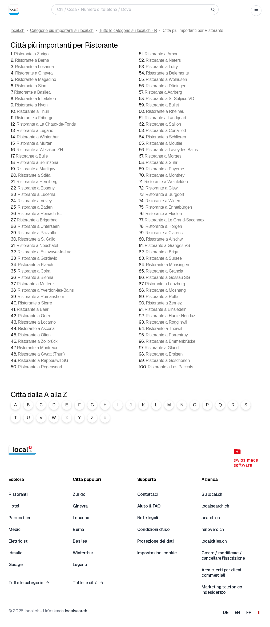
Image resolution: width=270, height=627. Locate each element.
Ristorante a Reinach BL (40, 213)
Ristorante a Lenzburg (165, 284)
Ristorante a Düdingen (166, 86)
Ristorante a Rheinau (165, 111)
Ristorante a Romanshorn (41, 296)
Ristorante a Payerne (165, 169)
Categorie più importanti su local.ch (61, 30)
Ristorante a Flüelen (163, 213)
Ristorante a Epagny (36, 188)
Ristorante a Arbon (161, 54)
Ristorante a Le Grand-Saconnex (174, 220)
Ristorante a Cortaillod (166, 130)
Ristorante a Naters (163, 60)
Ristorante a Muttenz (35, 284)
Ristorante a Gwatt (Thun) (41, 354)
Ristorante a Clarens (163, 232)
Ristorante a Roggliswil (166, 322)
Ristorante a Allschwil (165, 239)
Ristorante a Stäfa (34, 175)
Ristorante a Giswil (162, 188)
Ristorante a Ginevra (34, 73)
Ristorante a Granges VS (167, 245)
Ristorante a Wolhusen (166, 79)
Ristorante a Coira (34, 271)
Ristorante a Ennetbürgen (168, 207)
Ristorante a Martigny (36, 169)
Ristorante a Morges (162, 156)
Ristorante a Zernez (164, 303)
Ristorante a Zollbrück (38, 341)
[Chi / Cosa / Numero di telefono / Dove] (133, 9)
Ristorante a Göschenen (168, 360)
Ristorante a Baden (35, 207)
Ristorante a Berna (32, 60)
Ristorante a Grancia (164, 271)
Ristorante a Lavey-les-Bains (172, 149)
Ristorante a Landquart (165, 118)
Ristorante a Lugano (35, 130)
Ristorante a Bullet (162, 105)
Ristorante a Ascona (36, 328)
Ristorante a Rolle (162, 296)
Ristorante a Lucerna (36, 194)
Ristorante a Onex (34, 316)
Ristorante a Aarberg (163, 92)
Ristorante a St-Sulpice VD (170, 98)
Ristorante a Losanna (34, 66)
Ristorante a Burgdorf (164, 194)
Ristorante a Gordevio (37, 258)
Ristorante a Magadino (35, 79)
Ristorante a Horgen (163, 226)
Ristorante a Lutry (162, 66)
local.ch (18, 30)
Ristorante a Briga (162, 252)
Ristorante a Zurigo (31, 54)
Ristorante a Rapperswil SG (43, 360)
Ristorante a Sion (30, 86)
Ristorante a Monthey (165, 175)
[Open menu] (256, 10)
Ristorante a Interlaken (35, 98)
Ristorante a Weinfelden (166, 181)
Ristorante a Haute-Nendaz (170, 316)
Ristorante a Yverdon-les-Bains (46, 290)
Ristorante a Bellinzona (37, 162)
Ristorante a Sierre (35, 303)
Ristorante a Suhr (161, 162)
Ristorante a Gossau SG (168, 277)
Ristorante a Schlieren (166, 137)
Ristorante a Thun (33, 111)
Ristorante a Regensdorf (40, 367)
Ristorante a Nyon (31, 105)
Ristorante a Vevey (35, 201)
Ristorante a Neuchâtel (37, 245)
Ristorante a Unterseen (39, 226)
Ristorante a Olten (34, 335)
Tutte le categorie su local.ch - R (128, 30)
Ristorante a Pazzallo (37, 232)
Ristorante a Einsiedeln (165, 309)
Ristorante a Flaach (35, 264)
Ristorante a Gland (161, 347)
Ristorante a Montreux (37, 347)
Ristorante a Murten (34, 143)
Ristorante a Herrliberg (37, 181)
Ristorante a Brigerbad (37, 220)
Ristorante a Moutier (164, 143)
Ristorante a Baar (33, 309)
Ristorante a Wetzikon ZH (40, 149)
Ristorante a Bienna (35, 277)
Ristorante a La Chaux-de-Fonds (46, 124)
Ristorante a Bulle (32, 156)
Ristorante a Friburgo (34, 118)
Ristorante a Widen (162, 201)
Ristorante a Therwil (164, 328)
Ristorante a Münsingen (167, 264)
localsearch (76, 611)
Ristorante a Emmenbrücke (170, 341)
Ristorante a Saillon (163, 124)
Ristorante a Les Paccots (170, 367)
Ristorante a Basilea (32, 92)
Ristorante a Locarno (37, 322)
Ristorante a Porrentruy (167, 335)
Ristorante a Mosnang (166, 290)
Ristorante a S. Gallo (36, 239)
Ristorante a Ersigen (164, 354)
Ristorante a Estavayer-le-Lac (44, 252)
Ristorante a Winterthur (38, 137)
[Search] (213, 9)
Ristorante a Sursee (164, 258)
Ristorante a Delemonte (167, 73)
